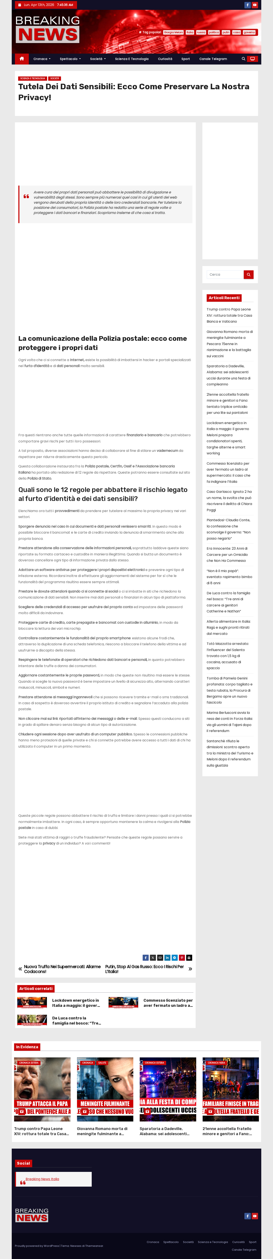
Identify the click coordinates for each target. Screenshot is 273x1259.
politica (214, 32)
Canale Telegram (213, 59)
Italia (190, 32)
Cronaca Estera (28, 1062)
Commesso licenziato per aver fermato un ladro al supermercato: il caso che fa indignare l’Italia (168, 1008)
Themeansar (94, 1246)
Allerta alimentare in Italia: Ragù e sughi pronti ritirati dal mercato (229, 627)
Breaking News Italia (42, 1179)
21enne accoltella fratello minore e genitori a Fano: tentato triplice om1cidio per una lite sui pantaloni (230, 1136)
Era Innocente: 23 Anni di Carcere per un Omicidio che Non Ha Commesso (227, 554)
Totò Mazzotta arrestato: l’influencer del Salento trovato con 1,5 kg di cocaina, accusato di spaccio (228, 655)
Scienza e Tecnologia (132, 59)
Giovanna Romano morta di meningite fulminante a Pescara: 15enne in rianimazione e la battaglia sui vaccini (230, 344)
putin (226, 32)
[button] (243, 58)
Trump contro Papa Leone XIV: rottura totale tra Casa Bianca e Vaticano (229, 315)
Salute (102, 1062)
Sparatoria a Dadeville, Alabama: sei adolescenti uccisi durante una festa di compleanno (165, 1136)
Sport (186, 59)
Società (98, 59)
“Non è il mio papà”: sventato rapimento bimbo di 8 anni (229, 577)
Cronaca (42, 59)
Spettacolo (70, 59)
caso (236, 32)
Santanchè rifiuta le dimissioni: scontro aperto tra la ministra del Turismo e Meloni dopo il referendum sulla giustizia (230, 753)
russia (201, 32)
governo (249, 32)
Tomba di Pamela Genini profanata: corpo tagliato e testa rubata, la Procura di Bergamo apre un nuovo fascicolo (230, 690)
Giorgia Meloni (173, 32)
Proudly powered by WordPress (37, 1246)
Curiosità (165, 59)
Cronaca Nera (216, 1062)
